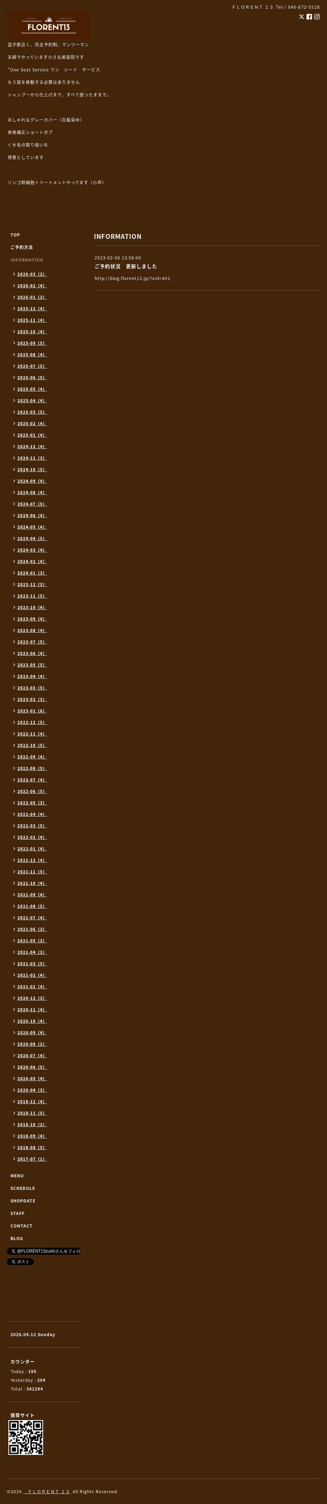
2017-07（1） (32, 1159)
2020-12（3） (32, 998)
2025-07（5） (32, 366)
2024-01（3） (32, 573)
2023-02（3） (32, 699)
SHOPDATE (22, 1201)
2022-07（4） (32, 780)
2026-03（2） (32, 274)
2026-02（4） (32, 286)
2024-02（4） (32, 561)
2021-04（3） (32, 952)
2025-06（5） (32, 378)
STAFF (17, 1213)
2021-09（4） (32, 895)
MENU (17, 1175)
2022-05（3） (32, 803)
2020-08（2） (32, 1044)
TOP (15, 235)
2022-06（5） (32, 791)
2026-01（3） (32, 297)
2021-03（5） (32, 964)
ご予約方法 (21, 247)
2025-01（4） (32, 435)
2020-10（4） (32, 1021)
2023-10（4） (32, 607)
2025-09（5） (32, 343)
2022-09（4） (32, 757)
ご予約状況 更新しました (126, 266)
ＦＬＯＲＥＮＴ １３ (46, 1491)
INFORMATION (26, 260)
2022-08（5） (32, 768)
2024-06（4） (32, 516)
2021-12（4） (32, 860)
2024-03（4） (32, 550)
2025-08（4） (32, 355)
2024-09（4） (32, 481)
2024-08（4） (32, 493)
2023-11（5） (32, 596)
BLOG (16, 1238)
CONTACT (21, 1226)
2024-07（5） (32, 504)
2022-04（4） (32, 814)
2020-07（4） (32, 1056)
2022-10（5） (32, 745)
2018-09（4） (32, 1136)
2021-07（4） (32, 918)
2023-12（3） (32, 584)
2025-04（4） (32, 401)
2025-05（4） (32, 389)
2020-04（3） (32, 1090)
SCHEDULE (22, 1188)
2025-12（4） (32, 309)
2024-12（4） (32, 447)
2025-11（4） (32, 320)
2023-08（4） (32, 630)
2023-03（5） (32, 688)
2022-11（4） (32, 734)
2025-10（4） (32, 332)
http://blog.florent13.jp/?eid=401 (132, 278)
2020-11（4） (32, 1010)
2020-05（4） (32, 1079)
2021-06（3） (32, 929)
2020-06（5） (32, 1067)
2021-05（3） (32, 941)
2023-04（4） (32, 676)
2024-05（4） (32, 527)
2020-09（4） (32, 1033)
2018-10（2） (32, 1125)
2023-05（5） (32, 665)
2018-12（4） (32, 1102)
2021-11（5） (32, 872)
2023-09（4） (32, 619)
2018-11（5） (32, 1113)
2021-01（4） (32, 987)
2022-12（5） (32, 722)
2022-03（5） (32, 826)
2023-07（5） (32, 642)
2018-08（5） (32, 1148)
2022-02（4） (32, 837)
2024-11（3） (32, 458)
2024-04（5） (32, 538)
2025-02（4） (32, 424)
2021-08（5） (32, 906)
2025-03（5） (32, 412)
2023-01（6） (32, 711)
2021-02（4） (32, 975)
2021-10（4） (32, 883)
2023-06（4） (32, 653)
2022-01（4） (32, 849)
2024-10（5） (32, 470)
